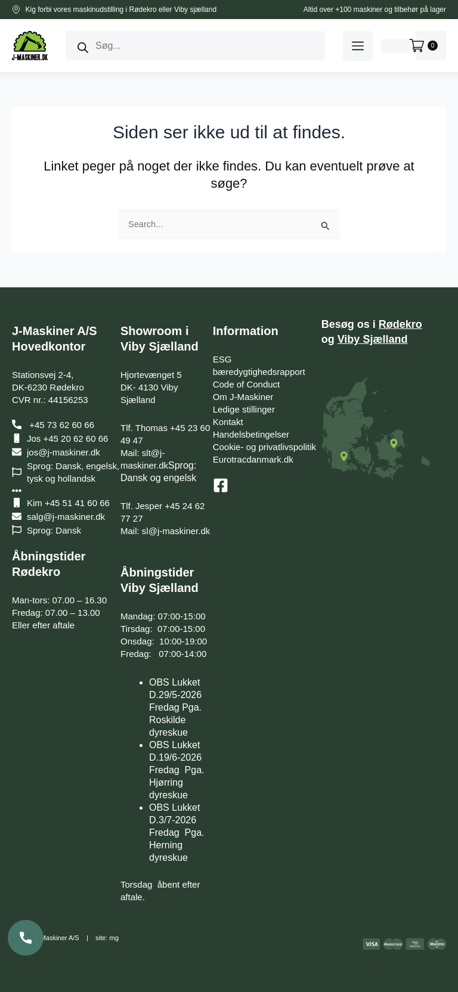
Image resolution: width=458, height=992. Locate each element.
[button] (358, 46)
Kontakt (228, 422)
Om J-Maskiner (243, 397)
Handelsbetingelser (251, 434)
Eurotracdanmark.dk (253, 459)
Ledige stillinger (244, 409)
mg (113, 937)
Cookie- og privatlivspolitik (264, 447)
